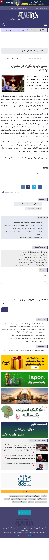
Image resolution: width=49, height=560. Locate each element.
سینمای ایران (37, 204)
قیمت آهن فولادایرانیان (19, 499)
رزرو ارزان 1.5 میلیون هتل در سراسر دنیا (33, 255)
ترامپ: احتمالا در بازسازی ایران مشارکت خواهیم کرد (19, 463)
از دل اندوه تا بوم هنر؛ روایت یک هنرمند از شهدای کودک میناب (27, 338)
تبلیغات (15, 8)
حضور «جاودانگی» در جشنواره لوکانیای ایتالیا (29, 68)
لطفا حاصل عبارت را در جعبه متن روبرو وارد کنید (31, 300)
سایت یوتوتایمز (42, 499)
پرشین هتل (23, 502)
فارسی (45, 8)
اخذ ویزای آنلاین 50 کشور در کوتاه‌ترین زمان (32, 262)
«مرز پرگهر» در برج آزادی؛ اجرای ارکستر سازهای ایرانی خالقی (28, 335)
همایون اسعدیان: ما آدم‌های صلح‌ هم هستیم (27, 222)
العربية (41, 8)
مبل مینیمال (31, 499)
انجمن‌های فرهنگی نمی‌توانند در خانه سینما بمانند (26, 229)
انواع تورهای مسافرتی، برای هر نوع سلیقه (33, 260)
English (36, 8)
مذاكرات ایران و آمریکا (38, 29)
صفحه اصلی (41, 50)
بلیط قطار (15, 502)
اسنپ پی (31, 502)
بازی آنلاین (27, 496)
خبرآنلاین (24, 16)
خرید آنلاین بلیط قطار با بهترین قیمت (34, 257)
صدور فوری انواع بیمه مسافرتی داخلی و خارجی (31, 265)
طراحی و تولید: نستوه (25, 535)
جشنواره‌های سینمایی (22, 204)
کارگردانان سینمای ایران (33, 208)
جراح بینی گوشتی (41, 502)
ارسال (5, 309)
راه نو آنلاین (36, 496)
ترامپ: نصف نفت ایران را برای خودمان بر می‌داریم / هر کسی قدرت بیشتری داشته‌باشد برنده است (19, 457)
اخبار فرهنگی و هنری (29, 50)
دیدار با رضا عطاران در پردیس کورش (30, 237)
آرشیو (12, 8)
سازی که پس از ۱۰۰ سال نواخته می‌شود (34, 341)
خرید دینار (7, 499)
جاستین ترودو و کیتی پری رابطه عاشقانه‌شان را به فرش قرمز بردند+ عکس (24, 350)
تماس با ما (25, 8)
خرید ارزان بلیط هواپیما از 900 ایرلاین (34, 252)
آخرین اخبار (41, 319)
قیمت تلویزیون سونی (16, 496)
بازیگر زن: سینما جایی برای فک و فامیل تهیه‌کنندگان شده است (22, 225)
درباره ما (20, 8)
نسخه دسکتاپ (24, 512)
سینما (17, 50)
